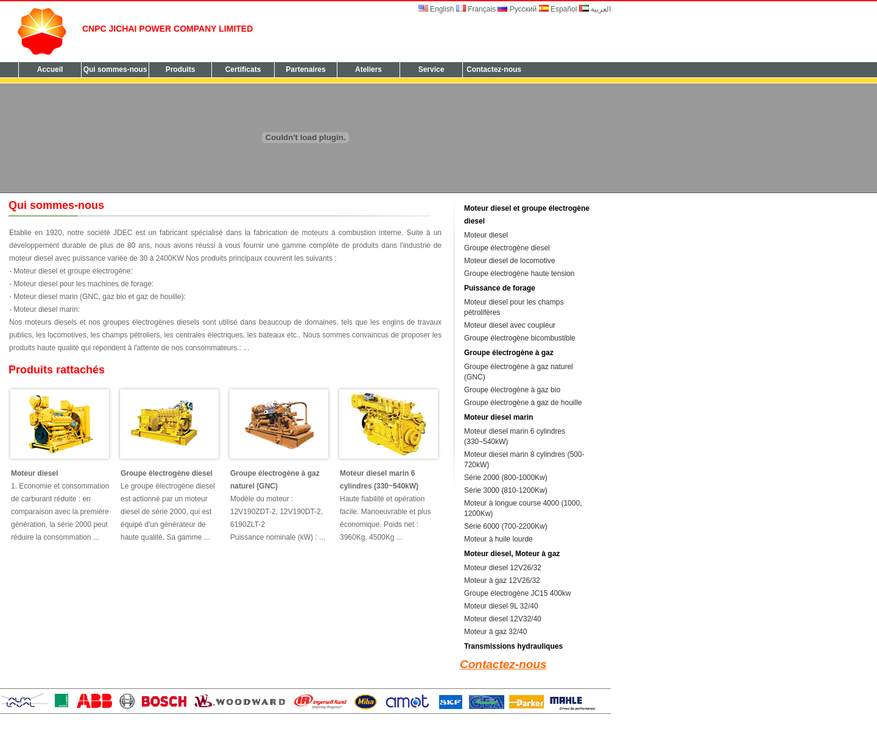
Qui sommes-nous (115, 69)
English (436, 9)
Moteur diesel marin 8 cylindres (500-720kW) (524, 459)
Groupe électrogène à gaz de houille (523, 402)
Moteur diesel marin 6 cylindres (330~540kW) (379, 479)
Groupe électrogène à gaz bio (512, 390)
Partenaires (305, 69)
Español (558, 9)
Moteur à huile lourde (498, 539)
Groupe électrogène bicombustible (520, 338)
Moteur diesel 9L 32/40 (501, 606)
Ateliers (368, 69)
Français (476, 9)
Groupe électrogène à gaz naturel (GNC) (275, 479)
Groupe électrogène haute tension (519, 273)
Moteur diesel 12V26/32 (502, 567)
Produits (180, 69)
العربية (595, 9)
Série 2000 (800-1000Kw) (506, 477)
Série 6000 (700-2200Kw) (506, 526)
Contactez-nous (494, 69)
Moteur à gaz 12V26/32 (502, 580)
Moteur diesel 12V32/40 (502, 619)
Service (431, 69)
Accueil (50, 69)
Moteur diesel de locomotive (509, 260)
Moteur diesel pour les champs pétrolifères (513, 307)
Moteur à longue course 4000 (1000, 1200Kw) (523, 508)
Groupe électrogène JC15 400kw (517, 593)
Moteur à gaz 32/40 (495, 631)
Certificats (243, 69)
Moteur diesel (34, 473)
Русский (518, 9)
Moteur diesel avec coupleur (509, 325)
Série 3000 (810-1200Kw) (506, 490)
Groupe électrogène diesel (167, 473)
